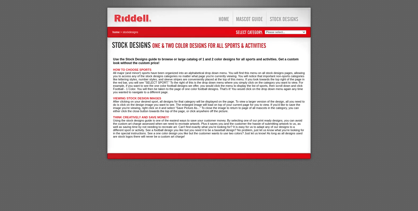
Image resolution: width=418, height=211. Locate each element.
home (116, 32)
